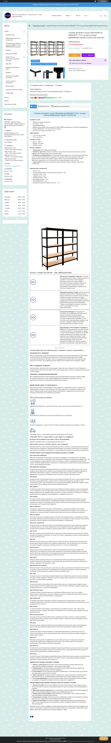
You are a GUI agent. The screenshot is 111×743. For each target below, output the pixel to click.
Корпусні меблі (10, 86)
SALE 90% (8, 64)
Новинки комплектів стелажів (14, 89)
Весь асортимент (60, 347)
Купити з (88, 55)
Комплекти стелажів (39, 25)
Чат (103, 738)
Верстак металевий (11, 53)
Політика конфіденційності (87, 741)
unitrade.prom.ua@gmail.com (12, 166)
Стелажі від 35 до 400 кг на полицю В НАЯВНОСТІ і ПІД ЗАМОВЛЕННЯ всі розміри (13, 45)
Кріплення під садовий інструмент (12, 76)
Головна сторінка (56, 15)
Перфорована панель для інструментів (13, 39)
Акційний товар (10, 35)
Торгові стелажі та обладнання (11, 82)
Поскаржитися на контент (74, 741)
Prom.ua (64, 738)
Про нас (78, 15)
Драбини (8, 50)
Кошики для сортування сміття (12, 68)
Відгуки (6, 100)
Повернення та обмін (10, 104)
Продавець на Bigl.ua (55, 739)
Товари (68, 15)
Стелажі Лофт (10, 93)
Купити (75, 55)
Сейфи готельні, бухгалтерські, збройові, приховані (12, 58)
